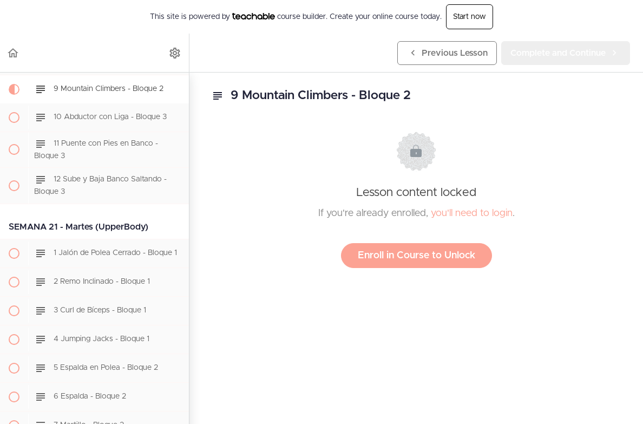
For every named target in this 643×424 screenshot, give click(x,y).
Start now (469, 17)
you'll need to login (472, 213)
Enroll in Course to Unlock (416, 255)
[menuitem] (175, 53)
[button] (13, 53)
